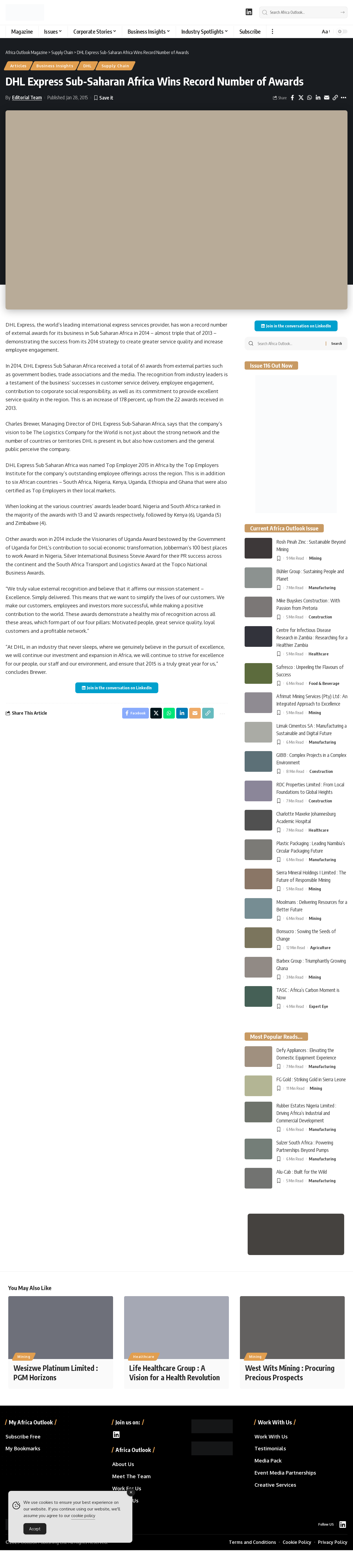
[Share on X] (301, 97)
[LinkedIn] (249, 11)
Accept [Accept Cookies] (35, 1528)
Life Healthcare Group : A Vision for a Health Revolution (174, 1373)
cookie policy (83, 1515)
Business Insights (55, 65)
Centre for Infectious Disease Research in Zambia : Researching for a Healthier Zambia (311, 637)
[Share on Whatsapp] (309, 97)
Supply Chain (116, 65)
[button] (272, 31)
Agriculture (320, 947)
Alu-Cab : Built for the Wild (301, 1171)
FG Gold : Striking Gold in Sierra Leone (311, 1079)
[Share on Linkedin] (318, 97)
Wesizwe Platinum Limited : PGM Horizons (56, 1373)
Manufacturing (322, 587)
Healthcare (319, 653)
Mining (315, 558)
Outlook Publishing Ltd (43, 1543)
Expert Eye (318, 1006)
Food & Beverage (324, 683)
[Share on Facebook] (292, 97)
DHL (88, 65)
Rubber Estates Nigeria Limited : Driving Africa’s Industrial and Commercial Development (306, 1112)
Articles (18, 65)
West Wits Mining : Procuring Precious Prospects (290, 1373)
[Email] (326, 97)
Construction (320, 617)
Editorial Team (27, 97)
